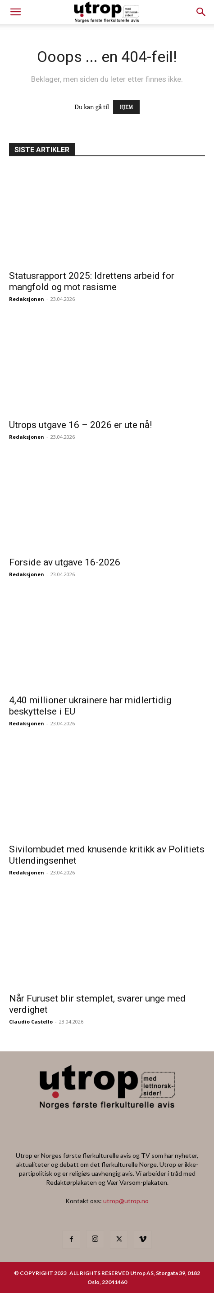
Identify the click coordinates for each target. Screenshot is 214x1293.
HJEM (126, 107)
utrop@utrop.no (126, 1201)
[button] (201, 12)
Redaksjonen (26, 299)
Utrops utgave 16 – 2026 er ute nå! (80, 424)
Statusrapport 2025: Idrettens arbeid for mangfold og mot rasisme (91, 281)
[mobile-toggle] (15, 12)
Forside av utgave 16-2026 (64, 562)
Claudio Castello (31, 1021)
